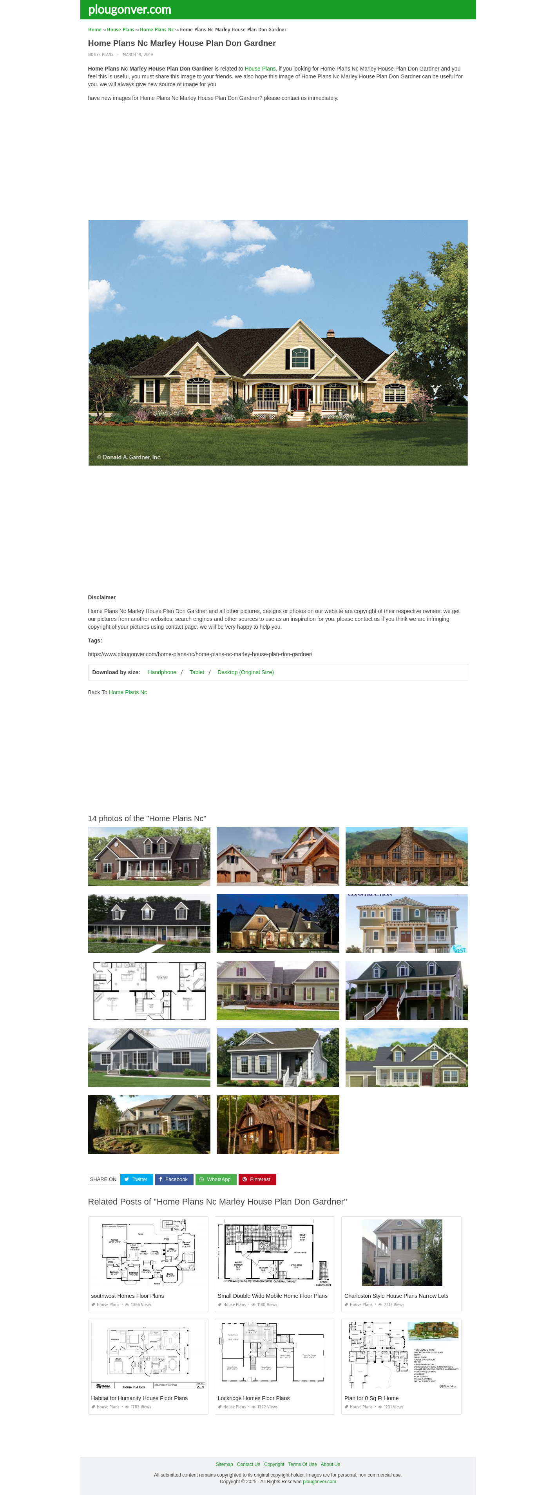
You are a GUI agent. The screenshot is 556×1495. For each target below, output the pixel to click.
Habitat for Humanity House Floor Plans (139, 1398)
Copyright (274, 1464)
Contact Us (248, 1464)
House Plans (100, 54)
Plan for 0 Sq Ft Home (371, 1398)
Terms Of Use (302, 1464)
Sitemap (224, 1464)
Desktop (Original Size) (245, 672)
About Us (330, 1464)
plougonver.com (129, 9)
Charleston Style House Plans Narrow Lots (396, 1296)
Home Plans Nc (128, 692)
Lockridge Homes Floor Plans (254, 1398)
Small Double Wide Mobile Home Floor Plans (273, 1296)
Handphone (162, 672)
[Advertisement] (278, 163)
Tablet (197, 672)
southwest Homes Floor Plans (127, 1296)
